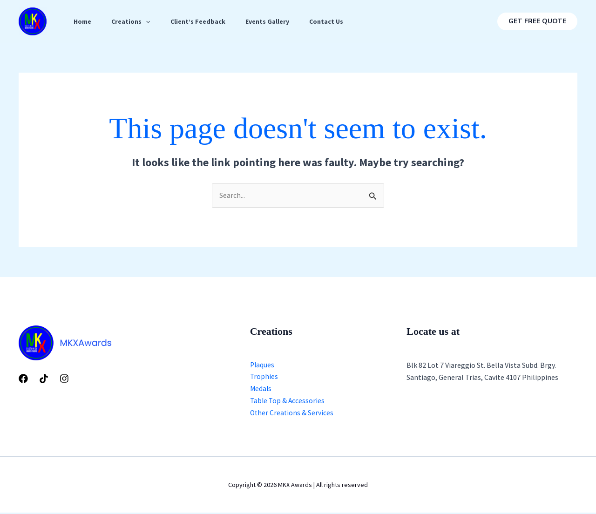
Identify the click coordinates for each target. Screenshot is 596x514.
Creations (134, 21)
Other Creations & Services (292, 414)
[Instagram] (64, 379)
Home (83, 21)
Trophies (264, 377)
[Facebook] (23, 379)
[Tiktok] (43, 379)
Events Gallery (275, 21)
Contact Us (336, 21)
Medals (261, 389)
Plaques (262, 365)
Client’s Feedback (203, 21)
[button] (537, 21)
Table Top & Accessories (288, 401)
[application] (149, 21)
